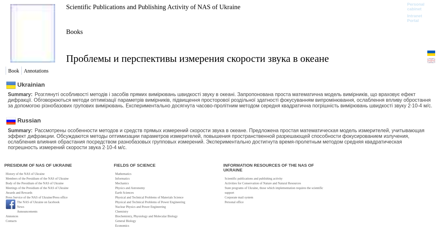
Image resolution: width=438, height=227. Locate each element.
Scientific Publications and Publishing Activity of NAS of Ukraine (153, 6)
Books (74, 31)
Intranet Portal (414, 18)
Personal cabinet (415, 6)
